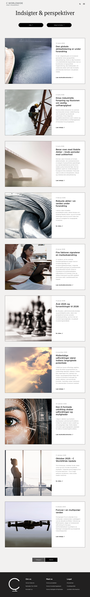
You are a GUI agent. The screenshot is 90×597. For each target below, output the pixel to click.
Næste (51, 559)
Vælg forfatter (58, 25)
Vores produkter (51, 583)
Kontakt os (29, 589)
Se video (59, 226)
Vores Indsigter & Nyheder (54, 589)
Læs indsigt (60, 127)
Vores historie (30, 583)
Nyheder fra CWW (31, 586)
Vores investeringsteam (53, 586)
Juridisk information (73, 589)
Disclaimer (70, 583)
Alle (30, 25)
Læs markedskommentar (64, 77)
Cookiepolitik (71, 586)
